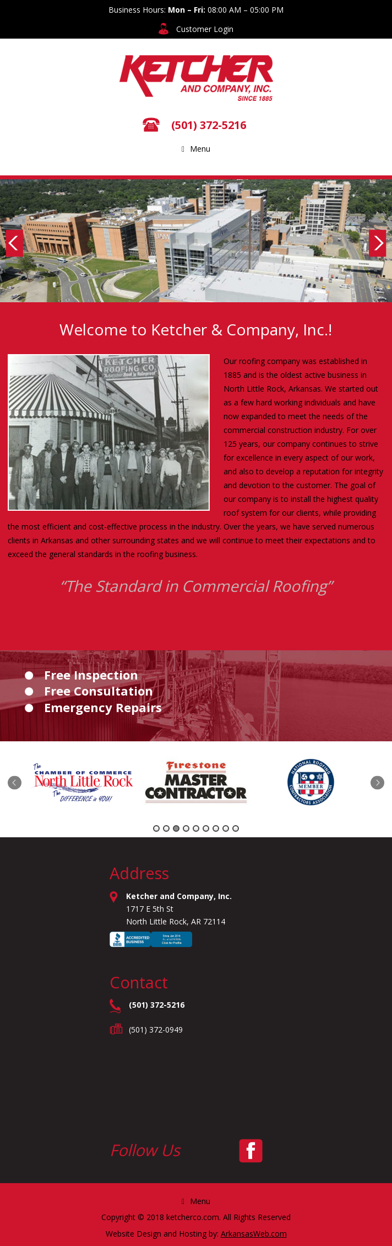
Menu (196, 148)
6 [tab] (206, 828)
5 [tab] (196, 828)
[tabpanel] (83, 784)
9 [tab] (235, 828)
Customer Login (204, 29)
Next (377, 243)
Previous (14, 243)
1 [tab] (156, 828)
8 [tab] (225, 828)
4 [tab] (186, 828)
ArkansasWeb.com (254, 1233)
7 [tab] (216, 828)
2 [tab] (166, 828)
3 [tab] (176, 828)
